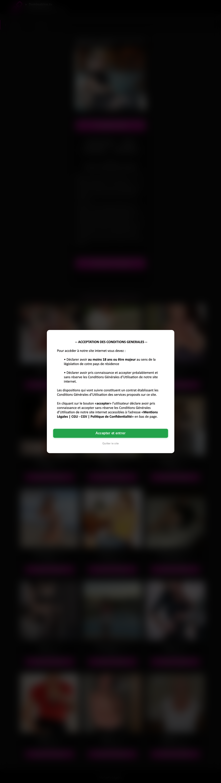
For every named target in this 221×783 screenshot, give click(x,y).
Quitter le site (110, 443)
